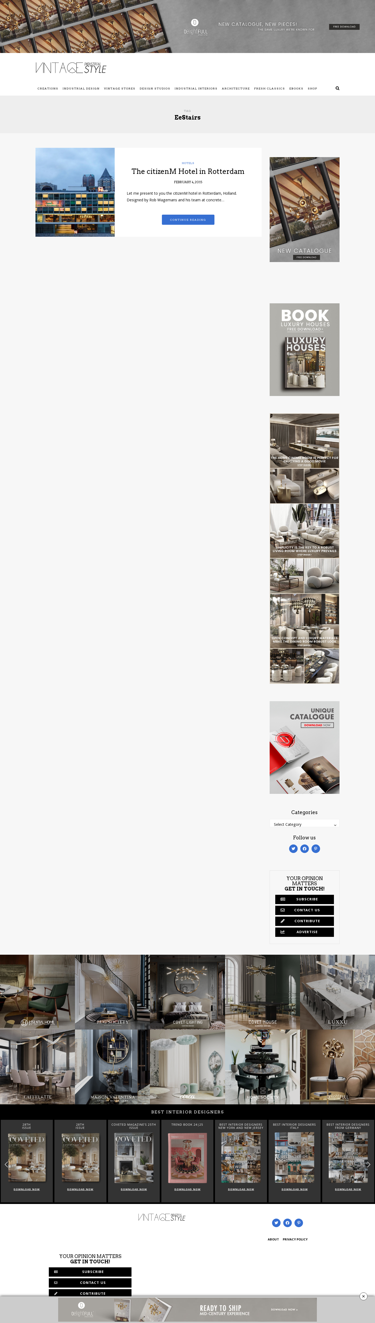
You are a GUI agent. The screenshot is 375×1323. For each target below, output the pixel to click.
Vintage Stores (119, 88)
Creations (48, 88)
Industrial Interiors (196, 88)
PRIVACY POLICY (295, 1239)
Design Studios (155, 88)
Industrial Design (81, 88)
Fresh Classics (269, 88)
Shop (312, 88)
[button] (368, 1164)
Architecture (236, 88)
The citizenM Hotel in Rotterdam (188, 171)
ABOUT (273, 1239)
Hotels (188, 163)
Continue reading (188, 219)
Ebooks (296, 88)
